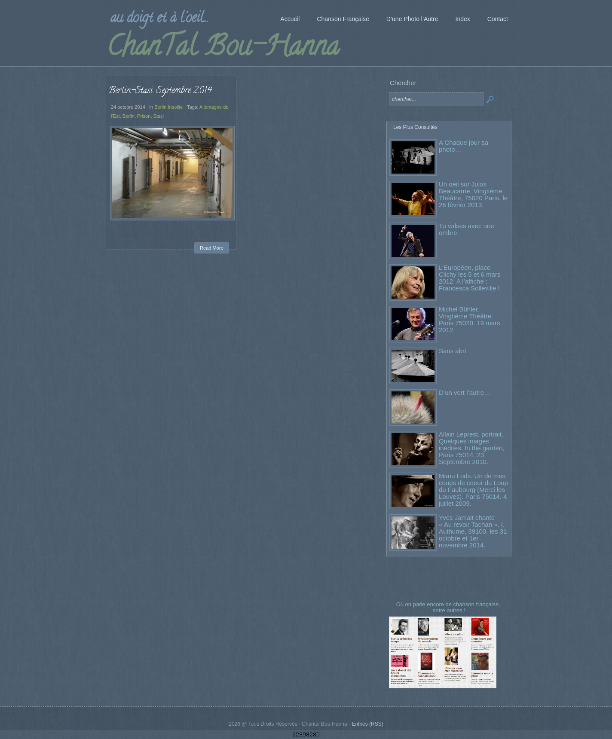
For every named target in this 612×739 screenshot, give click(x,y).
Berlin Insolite (168, 107)
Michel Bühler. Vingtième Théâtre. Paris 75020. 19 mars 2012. (469, 319)
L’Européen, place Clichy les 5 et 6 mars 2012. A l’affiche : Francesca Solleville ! (469, 278)
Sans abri (452, 350)
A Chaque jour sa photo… (463, 146)
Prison (143, 116)
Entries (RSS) (367, 724)
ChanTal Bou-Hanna (223, 48)
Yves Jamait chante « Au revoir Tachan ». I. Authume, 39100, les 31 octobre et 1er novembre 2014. (473, 531)
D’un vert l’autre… (464, 392)
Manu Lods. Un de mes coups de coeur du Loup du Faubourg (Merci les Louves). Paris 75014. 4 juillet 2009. (473, 489)
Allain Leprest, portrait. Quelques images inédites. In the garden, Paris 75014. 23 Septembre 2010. (472, 448)
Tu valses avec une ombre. (466, 229)
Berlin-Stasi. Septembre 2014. (160, 91)
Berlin (128, 116)
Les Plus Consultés (415, 127)
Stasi (158, 116)
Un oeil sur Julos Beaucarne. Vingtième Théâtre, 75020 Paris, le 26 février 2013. (473, 194)
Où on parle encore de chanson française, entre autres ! (449, 607)
